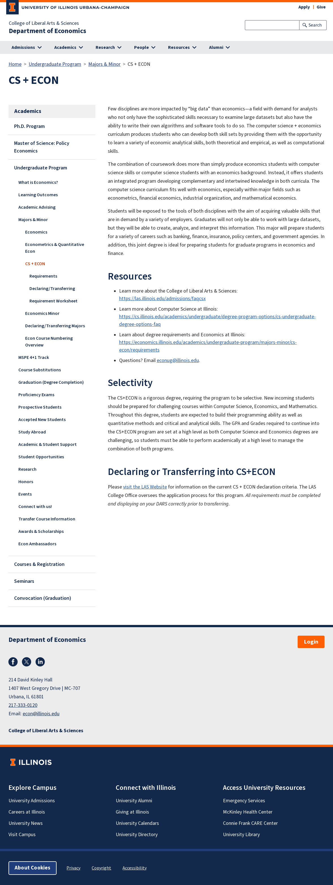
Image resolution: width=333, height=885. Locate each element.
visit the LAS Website (145, 487)
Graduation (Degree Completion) (51, 382)
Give (321, 7)
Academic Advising (36, 207)
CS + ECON (35, 264)
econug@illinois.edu (178, 360)
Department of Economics (47, 31)
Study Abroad (32, 432)
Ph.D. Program (29, 126)
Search (315, 25)
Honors (25, 482)
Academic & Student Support (47, 444)
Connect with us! (35, 506)
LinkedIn (40, 662)
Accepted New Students (42, 420)
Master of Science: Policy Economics (41, 147)
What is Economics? (38, 182)
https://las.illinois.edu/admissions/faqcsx (162, 298)
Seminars (24, 581)
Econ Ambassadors (37, 544)
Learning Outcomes (38, 195)
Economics (36, 232)
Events (25, 494)
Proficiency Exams (36, 395)
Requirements (43, 276)
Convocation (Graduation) (42, 598)
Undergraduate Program (55, 64)
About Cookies (32, 868)
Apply (304, 7)
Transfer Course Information (46, 519)
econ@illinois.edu (41, 713)
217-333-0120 (22, 705)
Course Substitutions (39, 370)
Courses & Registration (39, 564)
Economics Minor (42, 313)
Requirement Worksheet (53, 301)
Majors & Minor (104, 64)
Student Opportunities (41, 457)
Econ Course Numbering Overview (49, 341)
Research (27, 469)
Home (15, 64)
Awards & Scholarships (41, 531)
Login (311, 642)
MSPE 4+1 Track (33, 357)
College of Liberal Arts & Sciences (44, 23)
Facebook (13, 662)
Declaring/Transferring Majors (55, 326)
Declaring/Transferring (52, 288)
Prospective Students (39, 407)
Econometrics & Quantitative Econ (54, 247)
